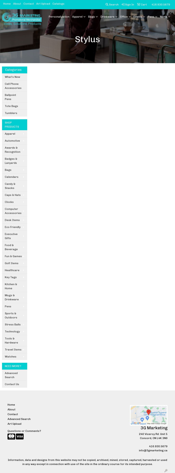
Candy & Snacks (10, 186)
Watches (10, 356)
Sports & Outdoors (11, 315)
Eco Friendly (13, 227)
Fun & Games (13, 256)
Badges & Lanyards (11, 160)
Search (112, 4)
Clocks (9, 202)
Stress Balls (13, 324)
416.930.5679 (158, 446)
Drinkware (107, 16)
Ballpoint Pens (10, 97)
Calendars (11, 176)
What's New (12, 76)
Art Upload (43, 3)
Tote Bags (11, 106)
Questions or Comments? (24, 431)
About (17, 3)
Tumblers (11, 113)
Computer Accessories (13, 211)
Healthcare (12, 270)
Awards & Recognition (12, 149)
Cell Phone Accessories (13, 86)
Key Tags (11, 277)
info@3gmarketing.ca (153, 450)
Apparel (77, 16)
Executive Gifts (11, 236)
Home (7, 3)
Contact (28, 3)
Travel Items (13, 349)
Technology (12, 331)
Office (124, 16)
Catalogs (58, 3)
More (163, 16)
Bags (91, 16)
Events (137, 16)
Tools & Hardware (11, 340)
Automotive (12, 140)
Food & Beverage (11, 247)
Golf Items (11, 263)
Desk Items (12, 220)
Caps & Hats (13, 195)
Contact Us (12, 384)
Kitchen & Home (11, 286)
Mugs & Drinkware (12, 297)
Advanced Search (11, 375)
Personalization (59, 16)
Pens (151, 16)
